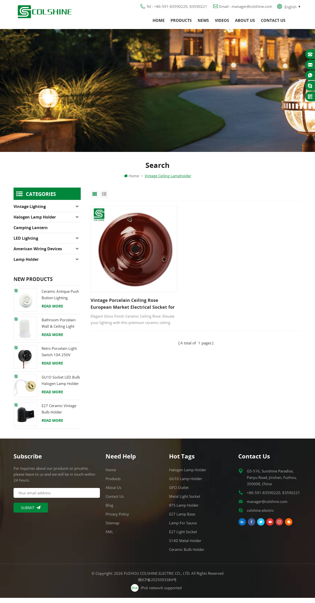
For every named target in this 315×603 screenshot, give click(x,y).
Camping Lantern (31, 232)
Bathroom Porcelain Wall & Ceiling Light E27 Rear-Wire (59, 329)
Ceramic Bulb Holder (186, 554)
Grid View (94, 199)
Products (181, 23)
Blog (109, 510)
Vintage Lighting (30, 211)
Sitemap (112, 528)
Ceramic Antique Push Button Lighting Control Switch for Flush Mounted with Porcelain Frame (60, 300)
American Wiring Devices (38, 254)
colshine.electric (260, 515)
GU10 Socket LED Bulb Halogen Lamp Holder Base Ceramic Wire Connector (61, 386)
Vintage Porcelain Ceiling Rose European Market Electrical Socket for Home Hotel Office (120, 289)
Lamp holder (26, 264)
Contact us (273, 23)
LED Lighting (26, 243)
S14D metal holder (185, 545)
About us (245, 23)
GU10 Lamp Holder (185, 483)
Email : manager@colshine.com (245, 8)
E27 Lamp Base (182, 519)
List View (104, 199)
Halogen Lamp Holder (35, 222)
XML (109, 536)
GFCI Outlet (179, 492)
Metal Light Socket (184, 501)
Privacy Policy (117, 519)
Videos (222, 23)
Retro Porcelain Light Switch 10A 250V (59, 357)
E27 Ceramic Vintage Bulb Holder (59, 414)
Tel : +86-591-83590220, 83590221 (176, 8)
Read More (52, 311)
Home (159, 23)
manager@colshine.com (267, 506)
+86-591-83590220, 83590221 (273, 497)
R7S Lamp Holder (184, 510)
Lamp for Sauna (183, 528)
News (203, 23)
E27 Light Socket (183, 536)
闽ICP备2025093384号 (157, 584)
